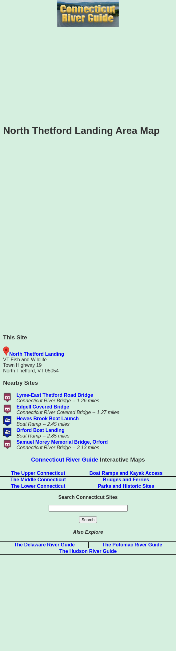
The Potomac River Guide (132, 544)
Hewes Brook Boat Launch (47, 418)
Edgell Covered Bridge (42, 406)
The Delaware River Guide (44, 544)
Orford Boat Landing (40, 430)
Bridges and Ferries (126, 479)
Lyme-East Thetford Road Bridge (54, 395)
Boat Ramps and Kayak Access (126, 473)
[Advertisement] (88, 75)
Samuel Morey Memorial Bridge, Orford (62, 442)
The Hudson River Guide (88, 551)
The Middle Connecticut (38, 479)
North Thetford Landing (36, 354)
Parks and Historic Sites (126, 486)
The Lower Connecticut (38, 486)
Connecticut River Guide (64, 459)
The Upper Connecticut (38, 473)
